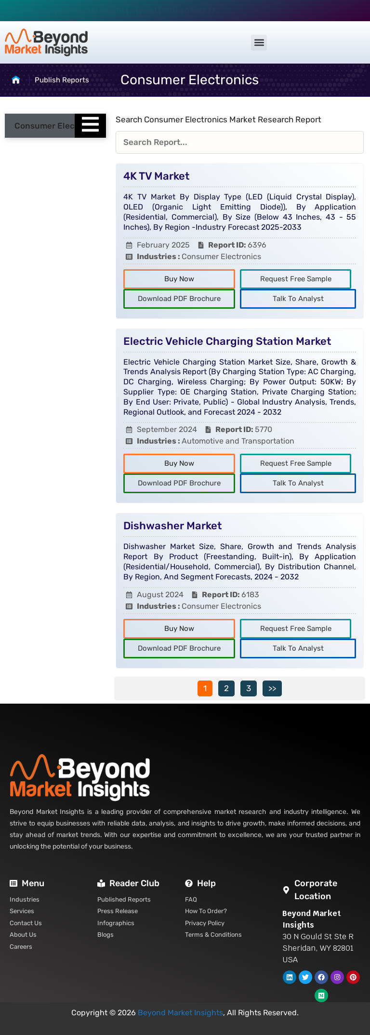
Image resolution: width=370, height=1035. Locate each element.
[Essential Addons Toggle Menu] (90, 126)
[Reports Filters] (240, 142)
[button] (259, 43)
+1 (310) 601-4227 (182, 10)
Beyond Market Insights (180, 1012)
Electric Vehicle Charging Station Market (227, 341)
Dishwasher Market (172, 525)
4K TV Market (156, 176)
